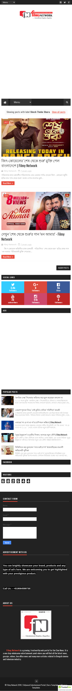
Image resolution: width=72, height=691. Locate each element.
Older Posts (63, 267)
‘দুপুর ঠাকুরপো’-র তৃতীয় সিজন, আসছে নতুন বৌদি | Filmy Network (41, 434)
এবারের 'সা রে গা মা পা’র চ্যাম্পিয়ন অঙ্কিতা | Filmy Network (38, 422)
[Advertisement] (36, 60)
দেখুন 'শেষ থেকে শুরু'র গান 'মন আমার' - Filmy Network (32, 236)
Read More (7, 183)
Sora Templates (53, 685)
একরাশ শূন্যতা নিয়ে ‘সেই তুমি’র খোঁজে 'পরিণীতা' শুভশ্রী (37, 409)
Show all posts (58, 112)
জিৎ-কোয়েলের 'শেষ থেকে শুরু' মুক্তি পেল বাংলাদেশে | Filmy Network (30, 163)
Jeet (6, 122)
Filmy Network (13, 650)
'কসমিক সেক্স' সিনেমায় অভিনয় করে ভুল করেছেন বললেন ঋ (39, 397)
